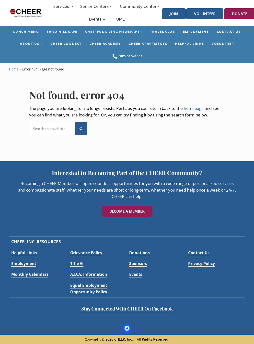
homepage (194, 115)
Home (14, 76)
